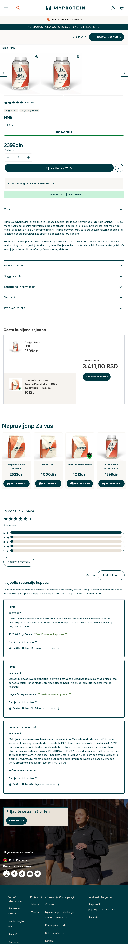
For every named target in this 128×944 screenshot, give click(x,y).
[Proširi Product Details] (64, 294)
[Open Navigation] (6, 8)
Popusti (93, 903)
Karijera (49, 927)
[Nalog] (113, 8)
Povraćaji (13, 928)
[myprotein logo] (65, 8)
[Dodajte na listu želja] (119, 154)
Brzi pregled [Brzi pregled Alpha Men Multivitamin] (111, 470)
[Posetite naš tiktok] (22, 860)
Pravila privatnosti (55, 911)
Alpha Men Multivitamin (111, 452)
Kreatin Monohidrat (80, 450)
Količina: (10, 136)
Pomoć (12, 920)
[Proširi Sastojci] (64, 284)
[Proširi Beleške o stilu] (64, 252)
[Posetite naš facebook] (14, 860)
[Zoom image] (36, 43)
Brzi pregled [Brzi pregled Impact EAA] (48, 470)
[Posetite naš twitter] (37, 860)
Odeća (35, 898)
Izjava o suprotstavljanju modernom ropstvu (59, 901)
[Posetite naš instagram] (6, 860)
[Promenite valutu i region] (64, 846)
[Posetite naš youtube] (30, 860)
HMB (12, 34)
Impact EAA (48, 450)
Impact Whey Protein (16, 452)
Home (4, 34)
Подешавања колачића (19, 838)
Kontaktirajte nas (16, 910)
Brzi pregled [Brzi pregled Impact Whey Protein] (16, 470)
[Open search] (18, 8)
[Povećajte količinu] (28, 144)
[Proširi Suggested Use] (64, 263)
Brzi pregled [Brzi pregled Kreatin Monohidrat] (80, 470)
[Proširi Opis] (64, 196)
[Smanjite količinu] (8, 144)
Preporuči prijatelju (102, 893)
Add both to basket (97, 363)
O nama (49, 890)
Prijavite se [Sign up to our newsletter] (16, 806)
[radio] (64, 118)
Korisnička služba (14, 897)
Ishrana (35, 890)
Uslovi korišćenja (54, 919)
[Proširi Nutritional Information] (64, 273)
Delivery (13, 936)
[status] (18, 144)
